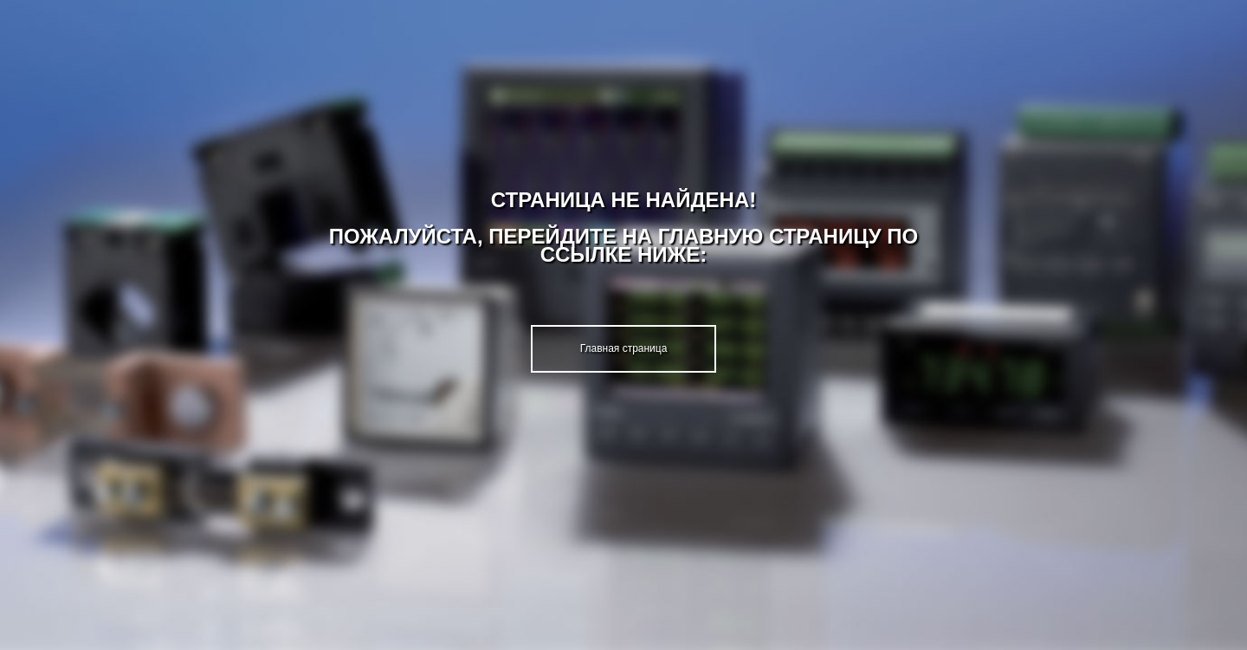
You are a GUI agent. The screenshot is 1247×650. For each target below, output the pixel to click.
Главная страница (624, 348)
